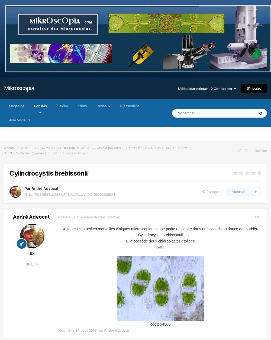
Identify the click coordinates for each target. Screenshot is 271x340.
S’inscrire (254, 88)
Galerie (62, 106)
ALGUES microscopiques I (92, 194)
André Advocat (44, 188)
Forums (40, 108)
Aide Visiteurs (19, 120)
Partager (211, 192)
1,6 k (32, 264)
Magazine (16, 106)
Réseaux (103, 106)
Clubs (82, 106)
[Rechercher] (202, 113)
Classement (129, 106)
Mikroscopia (19, 88)
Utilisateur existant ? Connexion (207, 89)
